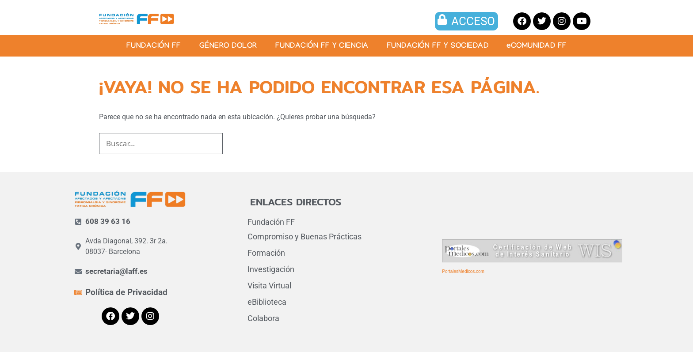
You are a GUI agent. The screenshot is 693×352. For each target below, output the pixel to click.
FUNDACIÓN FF (153, 46)
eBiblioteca (267, 302)
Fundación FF (271, 222)
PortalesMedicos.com (463, 271)
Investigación (271, 269)
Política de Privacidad (126, 292)
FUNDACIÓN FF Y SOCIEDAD (438, 46)
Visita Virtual (269, 285)
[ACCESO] (442, 19)
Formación (266, 252)
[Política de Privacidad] (78, 292)
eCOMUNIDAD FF (536, 46)
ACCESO (473, 21)
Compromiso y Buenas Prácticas (305, 236)
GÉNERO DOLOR (228, 46)
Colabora (263, 318)
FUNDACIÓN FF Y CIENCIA (322, 46)
